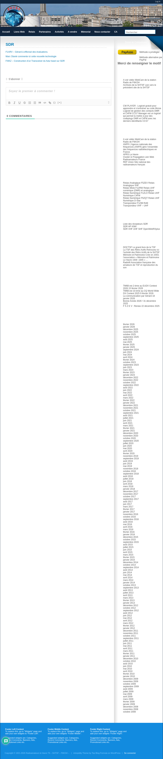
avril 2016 (127, 527)
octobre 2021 (129, 410)
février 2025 (128, 344)
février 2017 (128, 509)
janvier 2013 (129, 603)
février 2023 (128, 372)
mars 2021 (128, 425)
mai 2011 (127, 646)
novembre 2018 (130, 468)
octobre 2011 (129, 636)
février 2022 (128, 400)
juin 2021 (127, 420)
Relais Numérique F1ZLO (135, 193)
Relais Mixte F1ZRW (133, 188)
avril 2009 (127, 696)
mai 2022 (127, 392)
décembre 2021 (130, 405)
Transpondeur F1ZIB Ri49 (135, 203)
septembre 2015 (131, 542)
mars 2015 (128, 555)
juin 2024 (127, 352)
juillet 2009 (128, 691)
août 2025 (128, 339)
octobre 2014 (129, 565)
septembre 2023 (131, 365)
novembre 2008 (130, 709)
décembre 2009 (130, 679)
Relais (128, 174)
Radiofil (126, 262)
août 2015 (128, 544)
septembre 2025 (131, 337)
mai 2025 (127, 342)
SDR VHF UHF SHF (133, 229)
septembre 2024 (131, 349)
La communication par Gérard (137, 296)
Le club (129, 71)
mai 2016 (127, 524)
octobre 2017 (129, 496)
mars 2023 (128, 370)
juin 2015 (127, 549)
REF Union (128, 162)
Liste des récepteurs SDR (135, 224)
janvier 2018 (129, 489)
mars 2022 (128, 398)
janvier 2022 (129, 403)
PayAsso (127, 52)
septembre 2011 (131, 638)
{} (54, 102)
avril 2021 (127, 423)
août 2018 (128, 476)
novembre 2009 (130, 681)
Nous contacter (102, 32)
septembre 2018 (131, 473)
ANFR (126, 144)
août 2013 (128, 590)
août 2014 (128, 570)
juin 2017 (127, 504)
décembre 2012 (130, 605)
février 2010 (128, 674)
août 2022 (128, 387)
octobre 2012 (129, 608)
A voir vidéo (128, 80)
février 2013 (128, 600)
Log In (157, 2)
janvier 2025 (129, 347)
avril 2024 (127, 357)
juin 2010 (127, 666)
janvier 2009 (129, 704)
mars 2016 (128, 529)
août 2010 (128, 663)
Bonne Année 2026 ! (133, 301)
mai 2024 (127, 354)
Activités (59, 32)
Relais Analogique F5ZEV (135, 183)
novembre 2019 (130, 456)
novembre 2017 (130, 494)
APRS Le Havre (130, 154)
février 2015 (128, 557)
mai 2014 (127, 575)
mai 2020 (127, 448)
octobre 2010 (129, 661)
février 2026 (128, 324)
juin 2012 (127, 615)
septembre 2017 (131, 499)
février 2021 (128, 428)
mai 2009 (127, 694)
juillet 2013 (128, 592)
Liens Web (19, 32)
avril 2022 (127, 395)
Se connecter (130, 753)
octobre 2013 (129, 585)
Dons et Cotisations (136, 42)
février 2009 (128, 701)
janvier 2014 (129, 582)
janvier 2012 (129, 628)
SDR (127, 215)
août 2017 (128, 501)
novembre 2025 (130, 332)
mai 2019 (127, 466)
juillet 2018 (128, 479)
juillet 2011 (128, 641)
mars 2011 (128, 651)
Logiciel (129, 97)
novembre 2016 (130, 514)
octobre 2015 (129, 539)
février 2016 (128, 532)
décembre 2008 (130, 706)
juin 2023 (127, 367)
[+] (60, 102)
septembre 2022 (131, 385)
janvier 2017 (129, 511)
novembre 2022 (130, 380)
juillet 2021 (128, 418)
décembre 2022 (130, 377)
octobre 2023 (129, 362)
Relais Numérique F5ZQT (135, 198)
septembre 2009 (131, 686)
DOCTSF (127, 247)
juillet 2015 (128, 547)
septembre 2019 (131, 458)
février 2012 (128, 625)
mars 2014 (128, 580)
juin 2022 (127, 390)
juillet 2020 (128, 443)
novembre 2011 (130, 633)
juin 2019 (127, 463)
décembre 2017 (130, 491)
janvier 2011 (129, 656)
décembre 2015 (130, 537)
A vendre (72, 32)
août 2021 (128, 415)
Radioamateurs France (134, 159)
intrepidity (77, 753)
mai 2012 (127, 618)
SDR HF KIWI (129, 226)
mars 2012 (128, 623)
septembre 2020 (131, 441)
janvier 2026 (129, 327)
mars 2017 (128, 506)
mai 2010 (127, 668)
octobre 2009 (129, 684)
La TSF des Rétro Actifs (134, 250)
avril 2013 (127, 595)
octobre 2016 (129, 517)
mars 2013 (128, 598)
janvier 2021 (129, 430)
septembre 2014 (131, 567)
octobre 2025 (129, 334)
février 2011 (128, 653)
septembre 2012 (131, 610)
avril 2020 (127, 451)
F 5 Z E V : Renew (132, 306)
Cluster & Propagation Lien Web (138, 157)
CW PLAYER (129, 106)
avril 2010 (127, 671)
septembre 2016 (131, 519)
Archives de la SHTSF (133, 85)
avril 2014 (127, 577)
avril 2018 (127, 484)
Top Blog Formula (99, 753)
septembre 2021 (131, 413)
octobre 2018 (129, 471)
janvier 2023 (129, 375)
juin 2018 (127, 481)
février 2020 (128, 453)
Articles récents (133, 277)
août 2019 (128, 461)
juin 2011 (127, 643)
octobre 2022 (129, 382)
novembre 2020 (130, 435)
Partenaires (45, 32)
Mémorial (86, 32)
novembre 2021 (130, 408)
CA (115, 32)
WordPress (116, 753)
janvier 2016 (129, 534)
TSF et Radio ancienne (138, 239)
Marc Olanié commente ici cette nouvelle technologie (31, 56)
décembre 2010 (130, 658)
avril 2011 (127, 648)
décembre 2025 (130, 329)
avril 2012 (127, 620)
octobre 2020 (129, 438)
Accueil (6, 32)
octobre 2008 (129, 712)
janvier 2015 (129, 560)
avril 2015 (127, 552)
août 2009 (128, 689)
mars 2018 (128, 486)
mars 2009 (128, 699)
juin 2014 (127, 572)
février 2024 (128, 360)
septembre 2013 (131, 587)
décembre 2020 (130, 433)
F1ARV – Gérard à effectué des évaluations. (27, 52)
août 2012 (128, 613)
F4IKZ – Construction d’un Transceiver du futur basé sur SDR (35, 61)
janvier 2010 (129, 676)
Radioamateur (133, 131)
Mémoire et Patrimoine (134, 255)
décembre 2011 (130, 630)
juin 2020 (127, 446)
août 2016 (128, 522)
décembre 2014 (130, 562)
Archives (130, 316)
